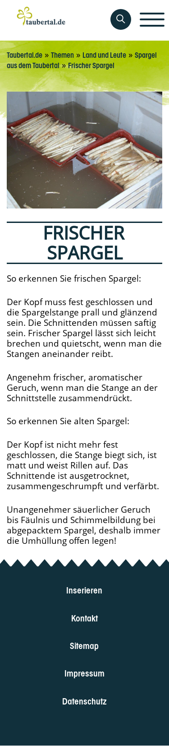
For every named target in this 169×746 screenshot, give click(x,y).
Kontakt (84, 617)
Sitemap (84, 644)
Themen (62, 54)
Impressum (84, 672)
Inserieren (85, 589)
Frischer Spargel (91, 64)
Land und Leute (104, 54)
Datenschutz (84, 700)
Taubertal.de (24, 54)
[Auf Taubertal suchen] (120, 19)
